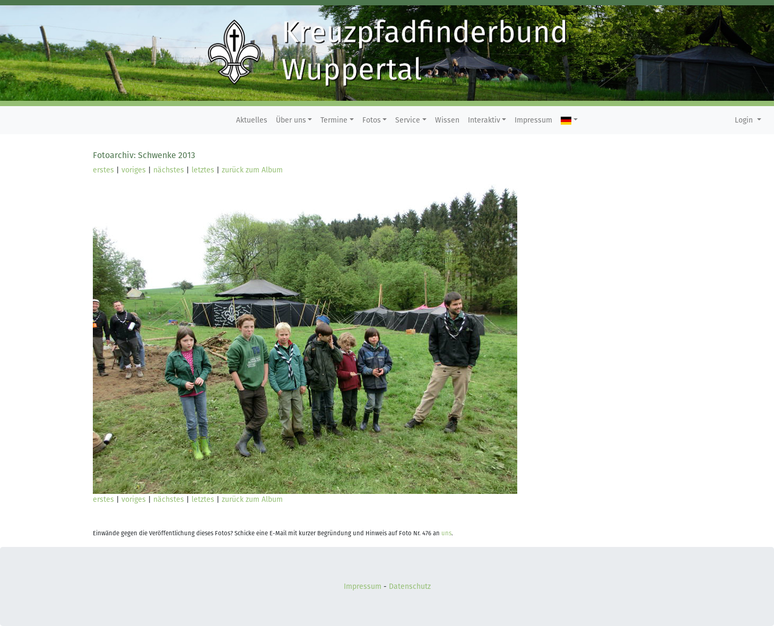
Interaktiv (484, 120)
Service (407, 120)
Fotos (371, 120)
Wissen (447, 120)
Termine (333, 120)
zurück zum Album (252, 170)
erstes (103, 170)
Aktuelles (251, 120)
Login (745, 120)
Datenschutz (410, 586)
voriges (133, 170)
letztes (203, 170)
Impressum (533, 120)
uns (446, 533)
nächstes (168, 170)
